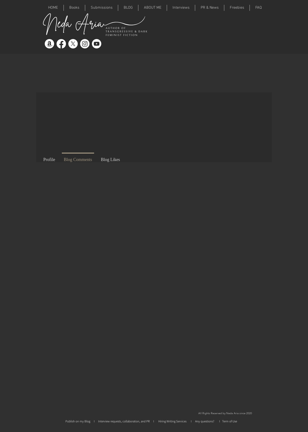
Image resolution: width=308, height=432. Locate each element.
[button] (101, 8)
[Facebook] (61, 43)
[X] (73, 43)
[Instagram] (85, 43)
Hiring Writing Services (172, 421)
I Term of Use (228, 421)
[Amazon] (49, 43)
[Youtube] (96, 43)
